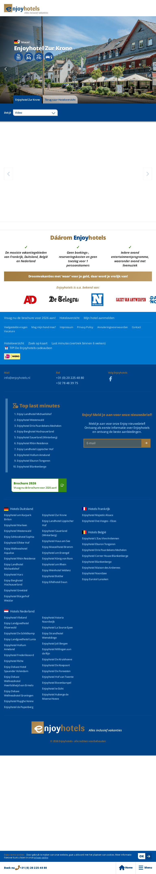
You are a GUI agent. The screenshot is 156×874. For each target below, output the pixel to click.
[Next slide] (150, 69)
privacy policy (41, 857)
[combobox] (35, 112)
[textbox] (35, 112)
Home (125, 867)
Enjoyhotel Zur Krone (27, 99)
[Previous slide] (6, 69)
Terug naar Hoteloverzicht (60, 99)
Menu (145, 867)
